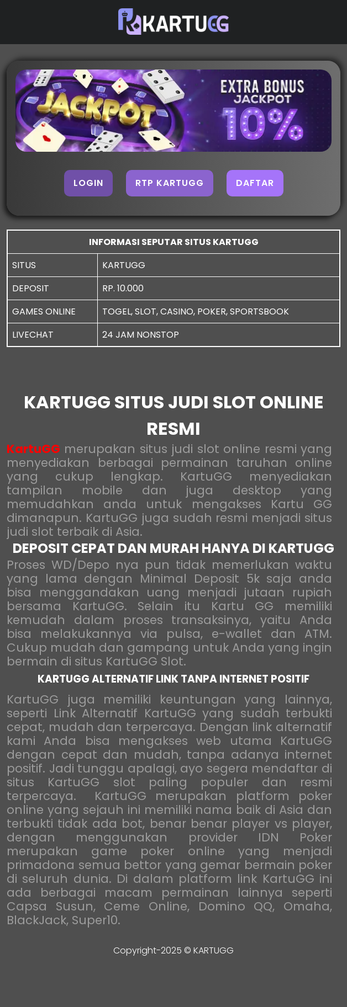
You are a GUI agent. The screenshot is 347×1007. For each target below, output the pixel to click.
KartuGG (33, 449)
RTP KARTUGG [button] (169, 183)
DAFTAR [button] (255, 183)
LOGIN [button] (88, 183)
